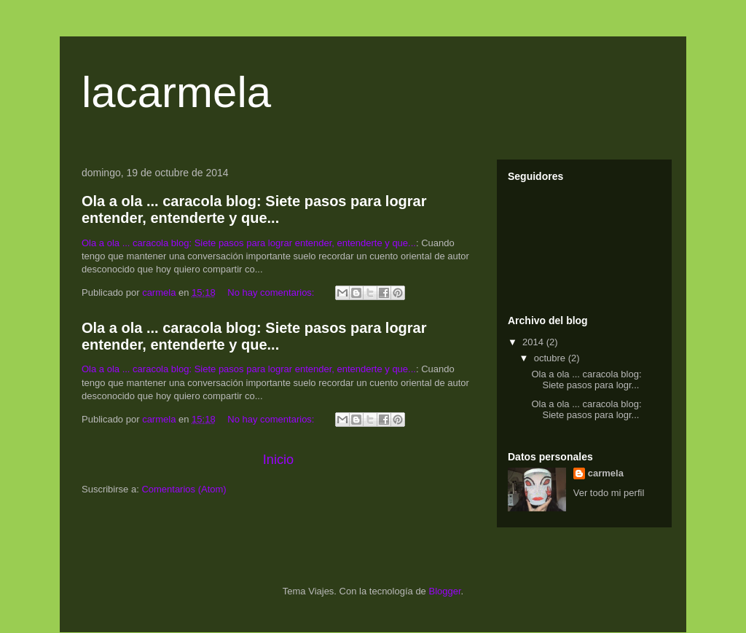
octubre (551, 358)
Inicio (278, 459)
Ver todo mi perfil (609, 492)
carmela (606, 473)
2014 (534, 342)
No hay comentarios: (272, 292)
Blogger (444, 591)
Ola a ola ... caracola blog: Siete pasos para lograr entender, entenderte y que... (254, 209)
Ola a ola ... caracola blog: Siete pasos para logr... (586, 380)
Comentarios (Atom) (183, 489)
